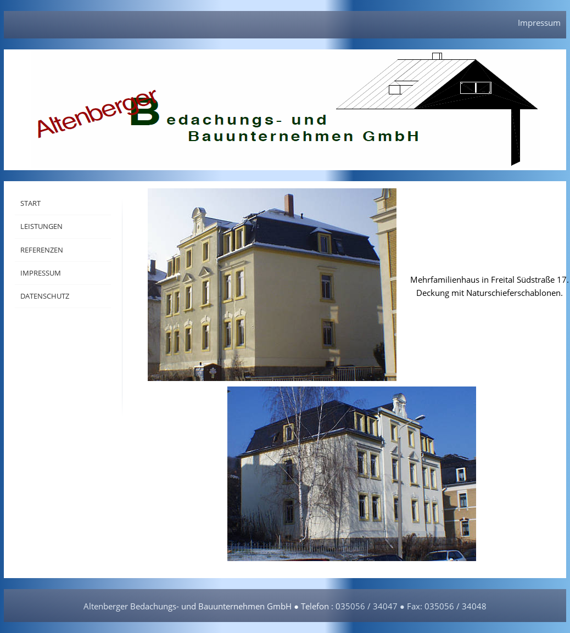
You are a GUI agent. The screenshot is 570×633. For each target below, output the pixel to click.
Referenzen (41, 250)
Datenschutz (44, 296)
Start (30, 203)
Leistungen (41, 226)
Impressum (539, 22)
